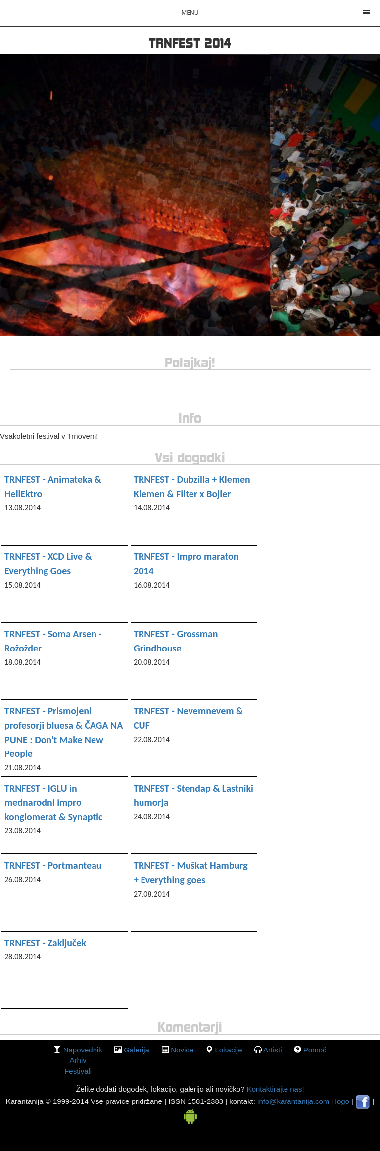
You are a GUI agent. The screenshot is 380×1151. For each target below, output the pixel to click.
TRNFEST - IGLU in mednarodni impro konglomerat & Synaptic (53, 802)
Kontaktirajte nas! (274, 1089)
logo (342, 1101)
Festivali (78, 1071)
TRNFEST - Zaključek (45, 943)
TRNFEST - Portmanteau (53, 865)
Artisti (272, 1050)
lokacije (228, 1050)
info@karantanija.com (293, 1101)
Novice (182, 1050)
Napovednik (82, 1050)
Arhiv (78, 1060)
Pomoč (315, 1050)
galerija (136, 1050)
